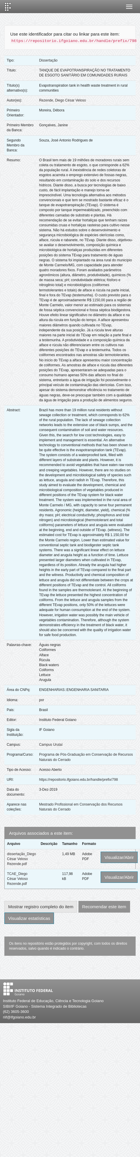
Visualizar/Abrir (119, 857)
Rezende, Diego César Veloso (62, 100)
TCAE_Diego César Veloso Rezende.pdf (17, 879)
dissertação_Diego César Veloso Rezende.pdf (21, 859)
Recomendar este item (104, 906)
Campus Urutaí (51, 745)
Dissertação (48, 60)
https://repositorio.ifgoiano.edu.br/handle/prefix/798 (78, 780)
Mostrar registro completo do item (40, 906)
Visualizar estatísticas (29, 918)
